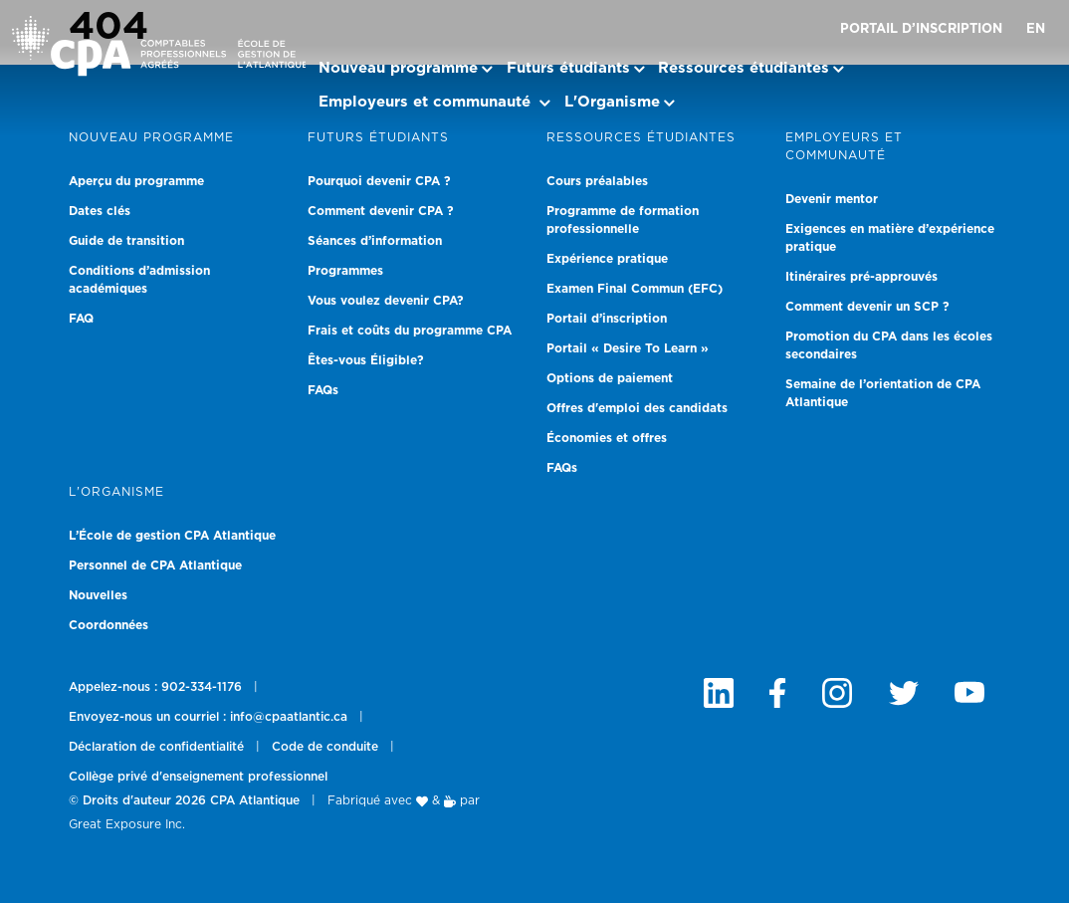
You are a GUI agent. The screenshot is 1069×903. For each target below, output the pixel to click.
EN (1035, 29)
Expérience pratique (607, 259)
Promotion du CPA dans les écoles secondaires (888, 345)
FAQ (81, 319)
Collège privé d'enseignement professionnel (198, 777)
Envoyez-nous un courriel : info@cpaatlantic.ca (208, 717)
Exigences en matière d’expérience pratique (889, 238)
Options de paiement (609, 378)
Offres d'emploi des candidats (637, 408)
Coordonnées (108, 625)
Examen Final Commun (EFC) (634, 289)
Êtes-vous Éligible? (366, 360)
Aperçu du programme (136, 181)
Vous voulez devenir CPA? (386, 301)
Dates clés (99, 211)
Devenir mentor (831, 199)
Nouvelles (98, 595)
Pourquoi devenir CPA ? (379, 181)
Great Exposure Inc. (127, 824)
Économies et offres (606, 438)
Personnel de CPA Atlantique (155, 565)
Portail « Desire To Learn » (627, 348)
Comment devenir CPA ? (381, 211)
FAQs (323, 390)
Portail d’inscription (921, 29)
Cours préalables (597, 181)
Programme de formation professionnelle (622, 220)
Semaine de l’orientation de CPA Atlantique (882, 393)
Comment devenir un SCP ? (867, 307)
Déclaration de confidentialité (156, 747)
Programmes (345, 271)
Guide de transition (126, 241)
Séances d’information (375, 241)
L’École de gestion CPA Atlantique (172, 536)
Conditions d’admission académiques (139, 280)
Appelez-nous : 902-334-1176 (155, 687)
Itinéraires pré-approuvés (861, 277)
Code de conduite (325, 747)
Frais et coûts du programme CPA (410, 331)
